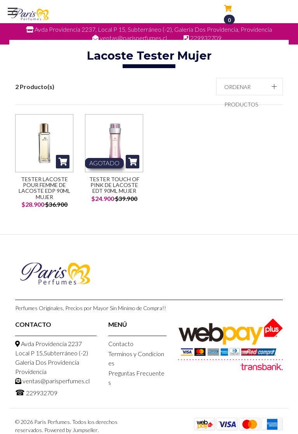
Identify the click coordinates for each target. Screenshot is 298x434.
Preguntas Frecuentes (136, 377)
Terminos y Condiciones (136, 358)
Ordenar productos (241, 96)
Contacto (120, 343)
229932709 (36, 392)
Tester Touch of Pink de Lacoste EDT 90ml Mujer (114, 185)
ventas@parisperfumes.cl (52, 380)
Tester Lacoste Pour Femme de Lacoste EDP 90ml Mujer (44, 188)
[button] (249, 86)
